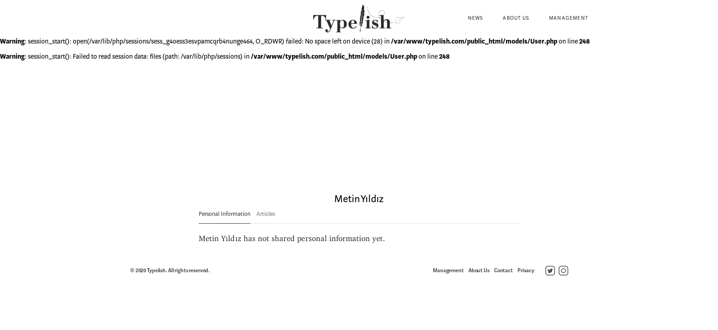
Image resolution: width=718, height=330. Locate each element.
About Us (516, 18)
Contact (503, 270)
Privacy (525, 270)
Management (568, 18)
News (476, 18)
